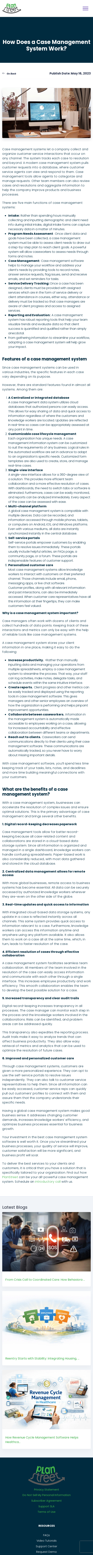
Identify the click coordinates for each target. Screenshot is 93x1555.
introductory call (48, 1181)
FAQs (46, 1535)
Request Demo (46, 1552)
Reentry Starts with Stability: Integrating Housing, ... (42, 1358)
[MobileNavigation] (85, 8)
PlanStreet (10, 1177)
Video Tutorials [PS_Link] (47, 1541)
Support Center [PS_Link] (46, 1546)
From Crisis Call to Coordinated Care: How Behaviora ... (45, 1279)
